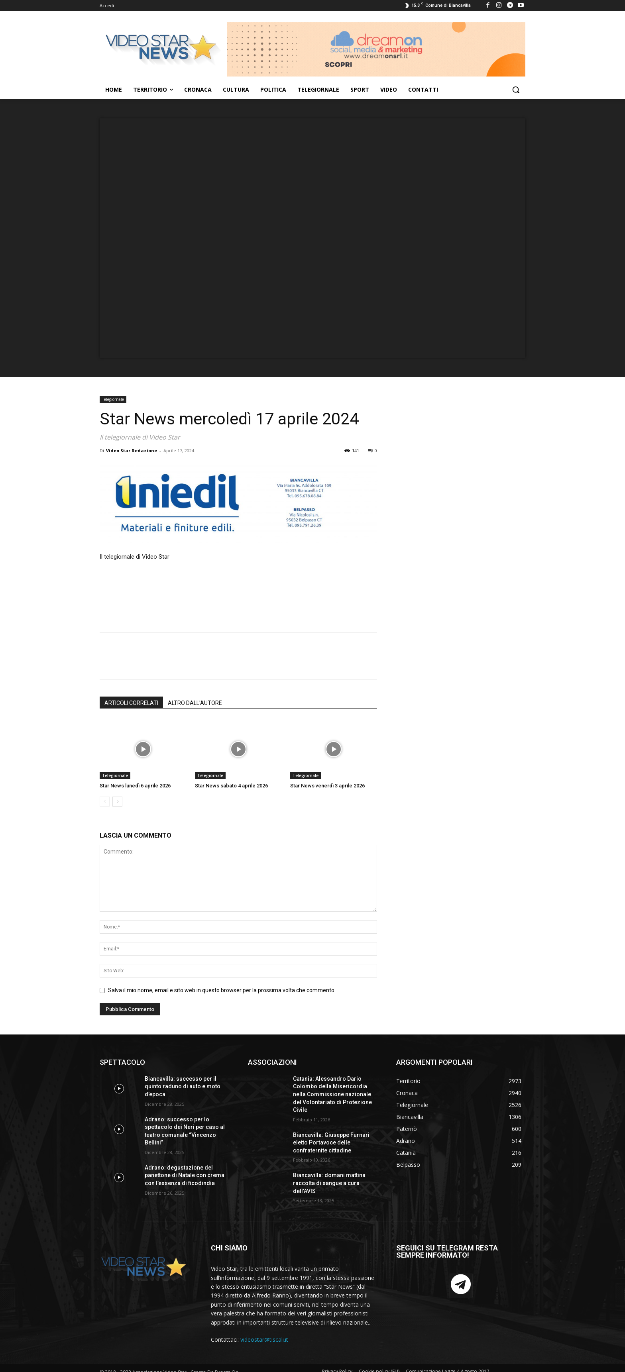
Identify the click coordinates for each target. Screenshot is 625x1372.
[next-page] (117, 802)
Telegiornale (113, 399)
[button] (515, 89)
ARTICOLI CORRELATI (131, 703)
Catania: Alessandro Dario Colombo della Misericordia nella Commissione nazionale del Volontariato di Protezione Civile (332, 1094)
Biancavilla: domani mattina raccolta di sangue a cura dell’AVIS (329, 1183)
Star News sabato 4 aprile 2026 (231, 786)
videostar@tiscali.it (264, 1339)
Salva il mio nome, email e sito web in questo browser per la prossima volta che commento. (222, 990)
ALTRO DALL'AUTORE (195, 703)
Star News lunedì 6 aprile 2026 (135, 786)
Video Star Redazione (131, 450)
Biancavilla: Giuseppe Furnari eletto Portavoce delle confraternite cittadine (331, 1143)
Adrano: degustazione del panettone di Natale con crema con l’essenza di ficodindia (184, 1175)
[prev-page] (105, 802)
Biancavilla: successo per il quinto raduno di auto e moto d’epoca (182, 1086)
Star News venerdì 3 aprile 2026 (327, 786)
